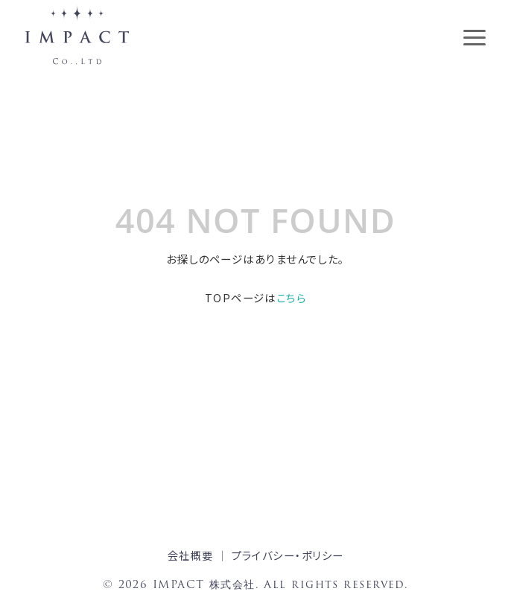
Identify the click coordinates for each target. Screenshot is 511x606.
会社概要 (191, 555)
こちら (291, 297)
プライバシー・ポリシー (288, 555)
